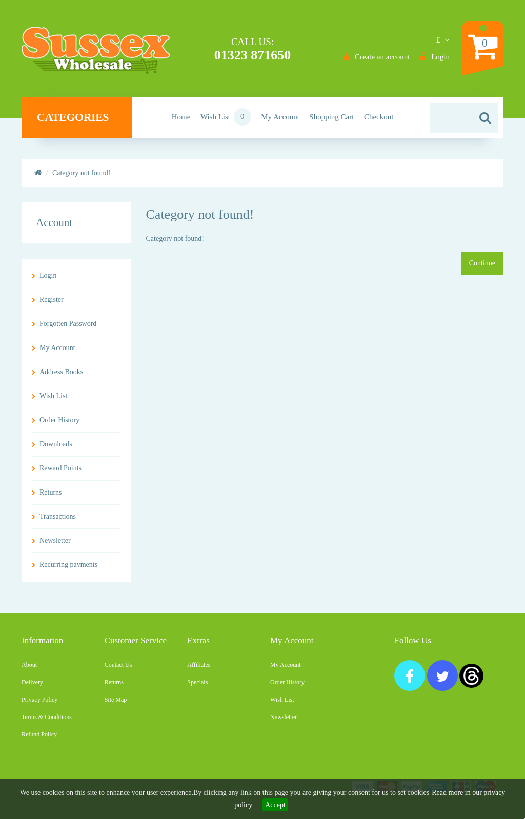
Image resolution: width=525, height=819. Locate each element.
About (29, 664)
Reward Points (60, 468)
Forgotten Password (67, 323)
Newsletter (55, 540)
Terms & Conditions (47, 717)
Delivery (32, 682)
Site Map (116, 699)
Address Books (61, 372)
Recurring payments (68, 564)
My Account (57, 348)
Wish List (53, 396)
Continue (482, 263)
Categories (80, 117)
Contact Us (118, 664)
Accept (275, 805)
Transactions (57, 516)
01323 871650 (252, 55)
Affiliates (198, 664)
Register (51, 299)
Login (47, 275)
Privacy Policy (39, 699)
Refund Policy (39, 734)
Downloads (55, 444)
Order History (59, 420)
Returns (50, 492)
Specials (197, 682)
